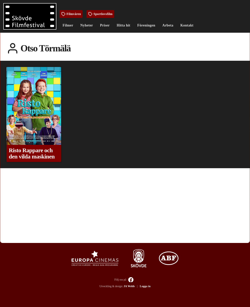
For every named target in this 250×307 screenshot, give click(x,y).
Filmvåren (71, 14)
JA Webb (129, 286)
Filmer (68, 25)
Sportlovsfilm (100, 14)
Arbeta (167, 25)
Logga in (145, 286)
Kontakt (186, 25)
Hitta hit (123, 25)
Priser (105, 25)
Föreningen (146, 25)
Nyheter (86, 25)
